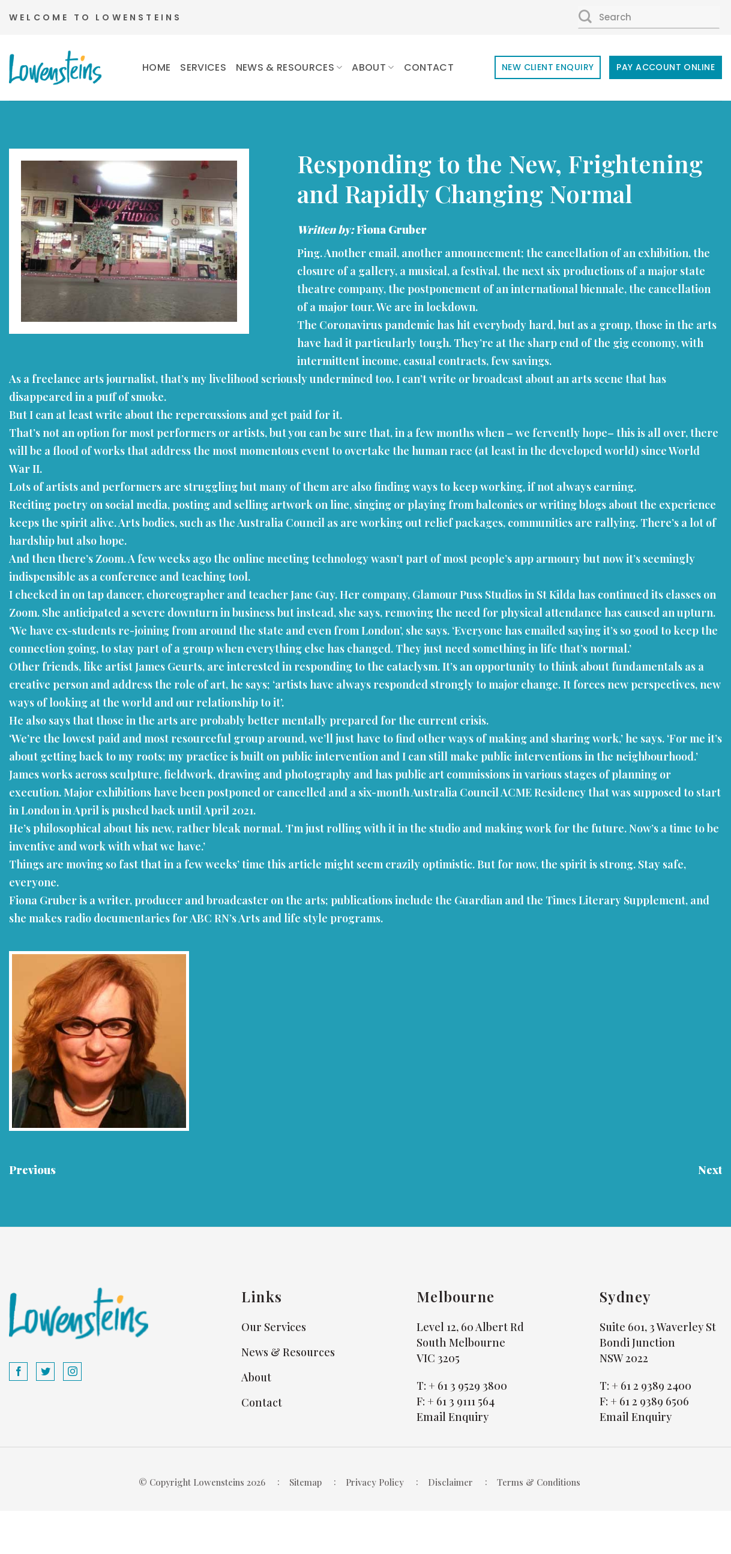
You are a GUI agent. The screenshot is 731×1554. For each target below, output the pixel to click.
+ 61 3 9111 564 (461, 1401)
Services (203, 67)
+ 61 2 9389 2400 (651, 1385)
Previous (32, 1170)
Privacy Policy (375, 1482)
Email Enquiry (453, 1417)
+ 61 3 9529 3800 (468, 1385)
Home (156, 67)
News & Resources (289, 67)
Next (710, 1170)
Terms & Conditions (538, 1482)
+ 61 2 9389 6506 (649, 1401)
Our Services (273, 1327)
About (373, 67)
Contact (429, 67)
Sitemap (305, 1482)
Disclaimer (450, 1482)
